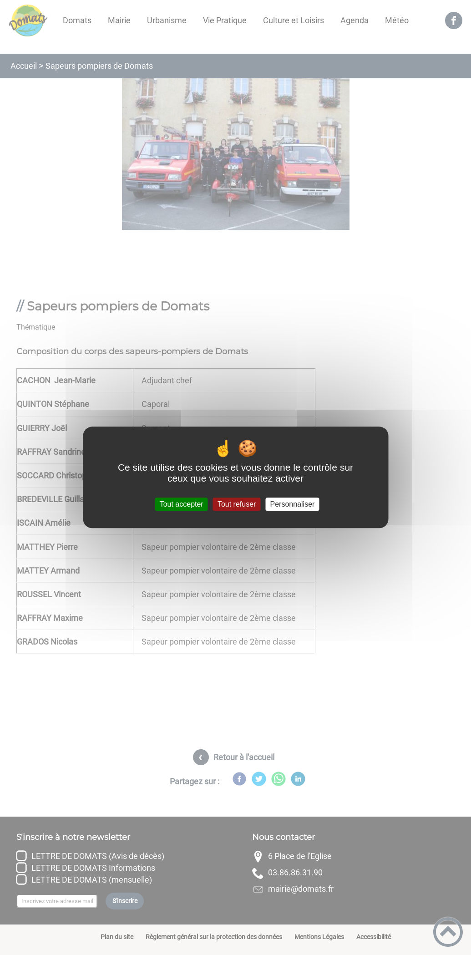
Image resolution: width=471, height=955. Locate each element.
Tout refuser (237, 504)
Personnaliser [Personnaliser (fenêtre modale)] (292, 504)
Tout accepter (181, 504)
